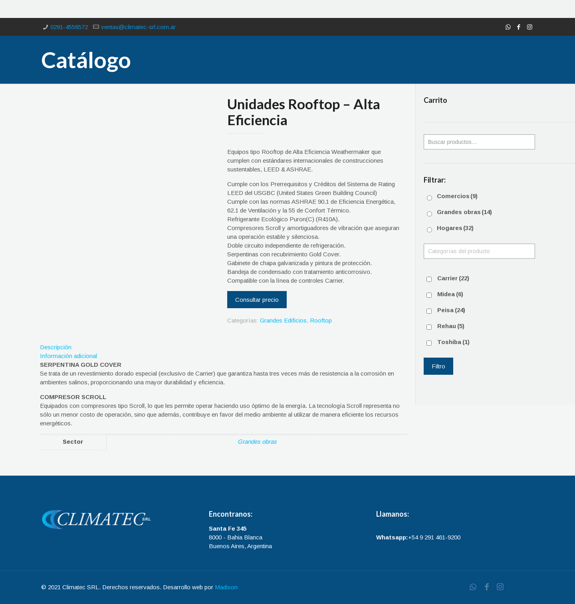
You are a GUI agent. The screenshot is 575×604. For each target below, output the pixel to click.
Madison (226, 587)
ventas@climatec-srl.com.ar (138, 27)
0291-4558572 (69, 27)
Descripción (55, 347)
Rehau (450, 326)
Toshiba (453, 341)
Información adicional (68, 355)
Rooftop (321, 320)
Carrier (453, 278)
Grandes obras (257, 441)
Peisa (451, 310)
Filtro (438, 366)
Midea (450, 294)
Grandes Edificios (283, 320)
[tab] (223, 347)
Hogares (455, 227)
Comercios (457, 196)
